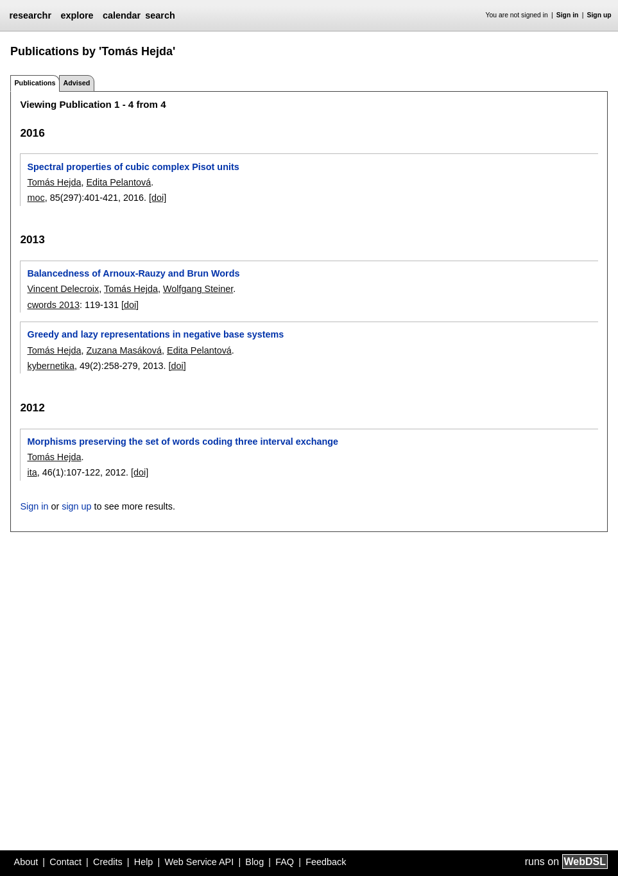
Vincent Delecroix (63, 289)
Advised (76, 83)
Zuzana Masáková (124, 350)
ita (32, 472)
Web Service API (199, 862)
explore (76, 15)
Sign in (567, 15)
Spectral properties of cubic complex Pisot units (133, 167)
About (26, 862)
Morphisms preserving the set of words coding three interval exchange (182, 441)
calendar (122, 15)
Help (143, 862)
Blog (254, 862)
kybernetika (50, 366)
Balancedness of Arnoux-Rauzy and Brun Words (133, 273)
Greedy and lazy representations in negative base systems (155, 334)
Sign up (599, 15)
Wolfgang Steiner (198, 289)
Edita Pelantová (118, 182)
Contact (65, 862)
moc (35, 198)
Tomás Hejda (54, 182)
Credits (108, 862)
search (160, 15)
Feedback (325, 862)
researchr (30, 15)
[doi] (157, 198)
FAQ (284, 862)
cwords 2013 (53, 305)
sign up (76, 506)
